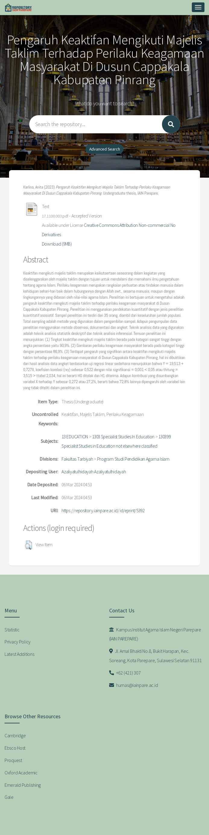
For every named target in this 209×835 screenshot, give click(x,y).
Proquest (13, 760)
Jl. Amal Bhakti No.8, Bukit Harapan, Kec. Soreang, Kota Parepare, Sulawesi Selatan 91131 (155, 655)
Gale (9, 797)
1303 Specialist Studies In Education (123, 437)
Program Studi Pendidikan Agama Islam (133, 459)
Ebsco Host (15, 748)
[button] (28, 545)
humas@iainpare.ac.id (133, 685)
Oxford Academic (21, 773)
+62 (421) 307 (125, 673)
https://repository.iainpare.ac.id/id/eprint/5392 (103, 510)
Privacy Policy (17, 642)
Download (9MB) (57, 244)
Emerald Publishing (23, 785)
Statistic (12, 630)
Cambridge (15, 735)
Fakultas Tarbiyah (77, 459)
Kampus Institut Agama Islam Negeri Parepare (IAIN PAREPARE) (155, 634)
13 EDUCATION (75, 437)
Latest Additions (19, 654)
